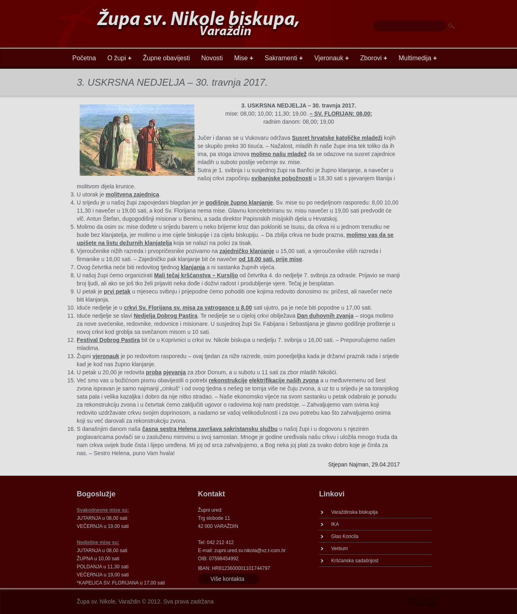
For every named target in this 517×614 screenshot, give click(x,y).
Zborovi (373, 58)
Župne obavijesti (166, 58)
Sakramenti (284, 58)
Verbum (339, 548)
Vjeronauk (331, 58)
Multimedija (418, 58)
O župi (119, 58)
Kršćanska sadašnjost (354, 560)
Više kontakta (227, 579)
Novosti (212, 58)
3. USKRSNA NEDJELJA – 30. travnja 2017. (172, 82)
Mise (244, 58)
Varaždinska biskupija (354, 512)
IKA (335, 524)
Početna (84, 58)
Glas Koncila (344, 536)
